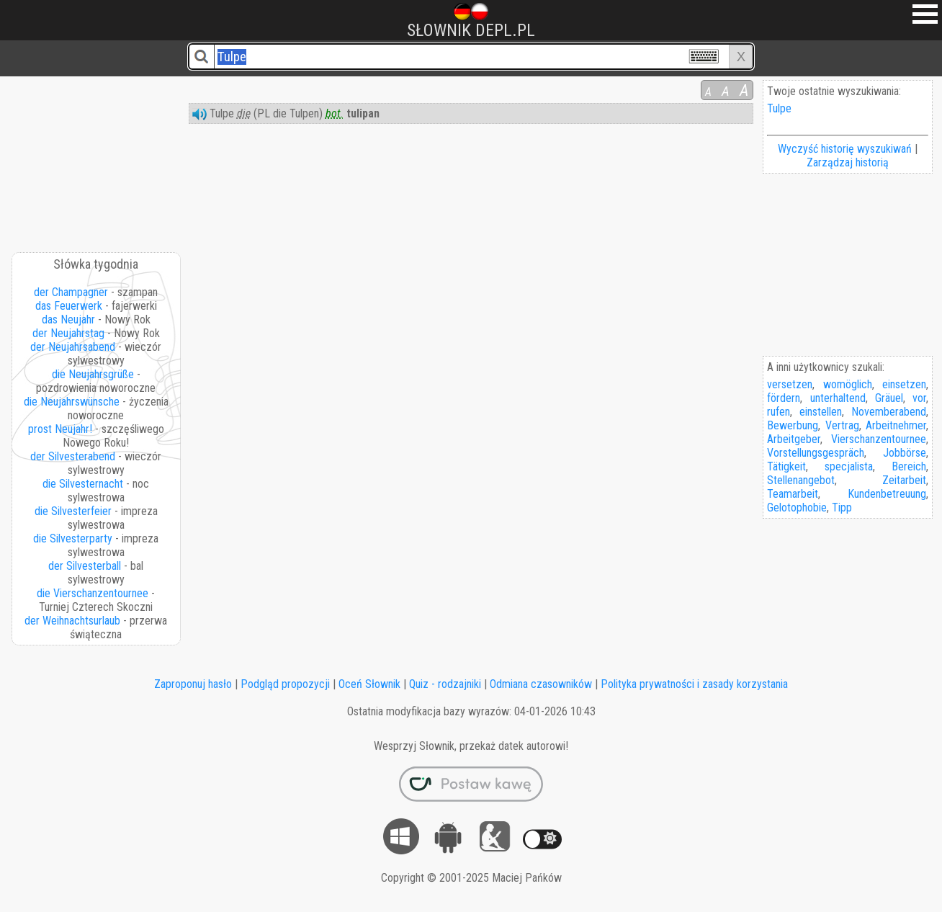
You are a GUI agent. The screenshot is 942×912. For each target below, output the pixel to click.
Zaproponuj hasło (193, 684)
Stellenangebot (801, 480)
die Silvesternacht (82, 484)
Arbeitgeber (793, 439)
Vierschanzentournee (878, 439)
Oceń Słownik (369, 684)
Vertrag (842, 425)
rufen (778, 412)
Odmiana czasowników (541, 684)
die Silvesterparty (72, 538)
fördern (783, 398)
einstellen (820, 412)
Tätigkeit (786, 466)
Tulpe (779, 108)
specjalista (849, 466)
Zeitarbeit (904, 480)
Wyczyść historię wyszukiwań (845, 149)
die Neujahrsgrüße (93, 374)
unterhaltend (838, 398)
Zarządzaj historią (848, 162)
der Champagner (71, 292)
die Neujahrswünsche (72, 401)
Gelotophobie (797, 507)
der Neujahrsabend (72, 347)
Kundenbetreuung (887, 494)
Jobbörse (904, 453)
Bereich (909, 466)
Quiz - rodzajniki (445, 684)
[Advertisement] (97, 159)
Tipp (842, 507)
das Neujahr (68, 319)
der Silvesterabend (72, 456)
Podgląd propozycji (285, 684)
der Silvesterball (84, 566)
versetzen (789, 384)
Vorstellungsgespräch (815, 453)
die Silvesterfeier (73, 511)
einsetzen (904, 384)
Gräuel (889, 398)
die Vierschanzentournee (92, 593)
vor (919, 398)
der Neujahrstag (68, 333)
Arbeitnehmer (896, 425)
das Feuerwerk (68, 306)
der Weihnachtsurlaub (72, 620)
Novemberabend (888, 412)
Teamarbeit (792, 494)
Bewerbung (792, 425)
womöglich (847, 384)
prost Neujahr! (60, 429)
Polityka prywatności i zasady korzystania (694, 684)
